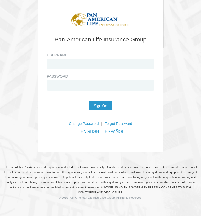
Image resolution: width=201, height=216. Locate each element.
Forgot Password (118, 124)
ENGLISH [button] (90, 131)
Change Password (84, 124)
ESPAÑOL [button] (114, 131)
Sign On (100, 106)
